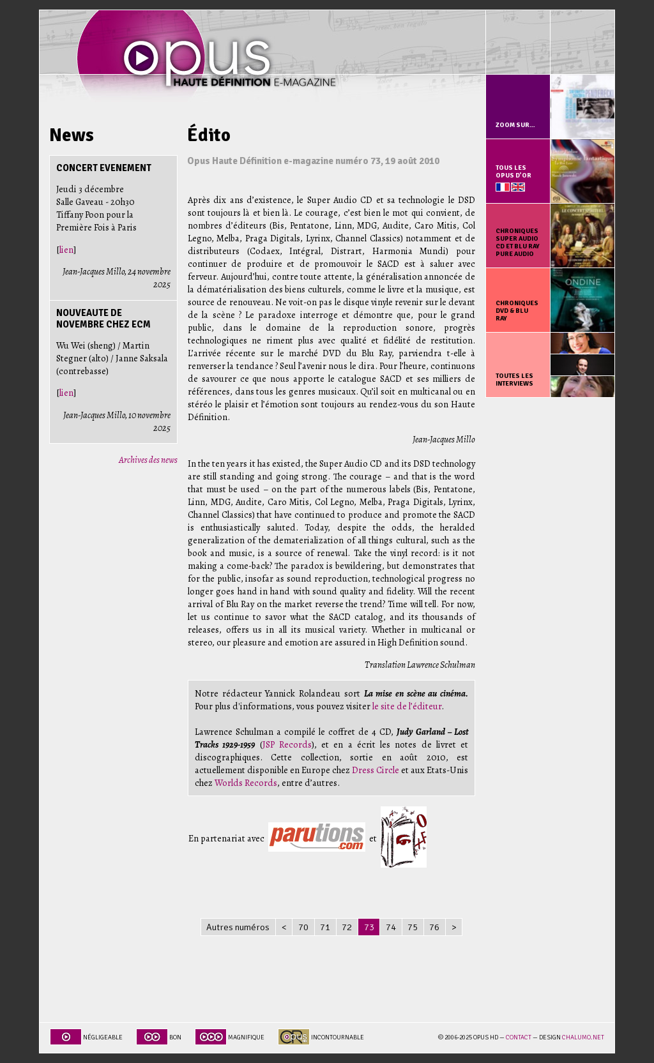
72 (347, 927)
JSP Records (287, 744)
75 (412, 927)
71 (325, 927)
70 (303, 927)
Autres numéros (238, 927)
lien (66, 249)
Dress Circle (375, 770)
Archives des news (148, 459)
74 (391, 927)
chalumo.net (583, 1037)
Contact (518, 1037)
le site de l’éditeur (406, 706)
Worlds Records (246, 782)
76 (434, 927)
